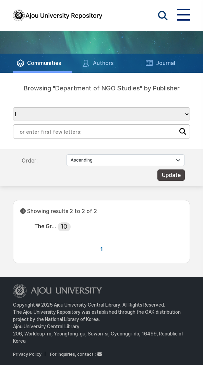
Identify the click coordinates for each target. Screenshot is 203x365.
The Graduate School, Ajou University (45, 226)
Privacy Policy (27, 354)
